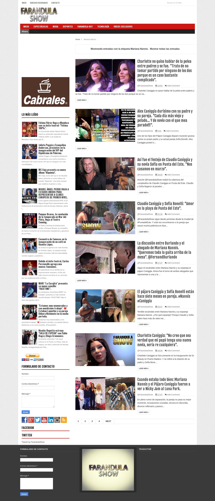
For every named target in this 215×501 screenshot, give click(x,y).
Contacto (55, 2)
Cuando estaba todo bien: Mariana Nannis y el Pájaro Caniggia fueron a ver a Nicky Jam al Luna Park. (163, 384)
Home (77, 39)
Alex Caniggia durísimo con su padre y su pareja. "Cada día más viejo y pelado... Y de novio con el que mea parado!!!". (165, 118)
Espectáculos (41, 26)
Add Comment (173, 86)
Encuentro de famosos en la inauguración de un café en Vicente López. (53, 241)
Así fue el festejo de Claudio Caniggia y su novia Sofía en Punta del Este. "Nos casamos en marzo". (165, 164)
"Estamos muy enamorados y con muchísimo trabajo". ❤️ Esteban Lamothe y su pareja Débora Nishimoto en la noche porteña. (53, 311)
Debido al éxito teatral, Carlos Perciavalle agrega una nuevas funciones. (54, 263)
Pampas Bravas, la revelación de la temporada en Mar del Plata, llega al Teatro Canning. (53, 218)
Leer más (82, 100)
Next (108, 421)
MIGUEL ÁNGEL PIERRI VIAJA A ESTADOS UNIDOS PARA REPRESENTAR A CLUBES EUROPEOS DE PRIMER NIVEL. (54, 193)
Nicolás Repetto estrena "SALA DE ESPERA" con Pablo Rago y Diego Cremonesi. (53, 333)
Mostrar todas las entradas (165, 49)
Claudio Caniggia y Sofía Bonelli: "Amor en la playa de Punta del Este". (165, 206)
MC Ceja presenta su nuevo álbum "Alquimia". (52, 171)
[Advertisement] (44, 55)
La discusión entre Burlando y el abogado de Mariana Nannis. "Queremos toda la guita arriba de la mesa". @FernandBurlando (164, 250)
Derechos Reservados (39, 2)
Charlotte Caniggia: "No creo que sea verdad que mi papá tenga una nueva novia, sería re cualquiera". (164, 340)
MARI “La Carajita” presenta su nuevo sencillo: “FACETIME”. (53, 286)
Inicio (24, 2)
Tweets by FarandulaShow (33, 442)
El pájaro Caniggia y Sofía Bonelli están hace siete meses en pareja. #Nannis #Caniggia (165, 296)
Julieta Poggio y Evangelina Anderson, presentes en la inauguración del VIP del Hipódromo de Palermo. (52, 149)
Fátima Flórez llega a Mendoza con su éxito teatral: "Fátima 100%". (54, 125)
